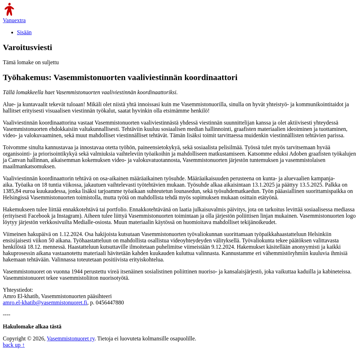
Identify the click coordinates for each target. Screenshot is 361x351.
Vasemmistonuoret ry (70, 338)
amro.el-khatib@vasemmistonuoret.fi (45, 302)
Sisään (24, 32)
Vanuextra (14, 20)
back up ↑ (14, 345)
